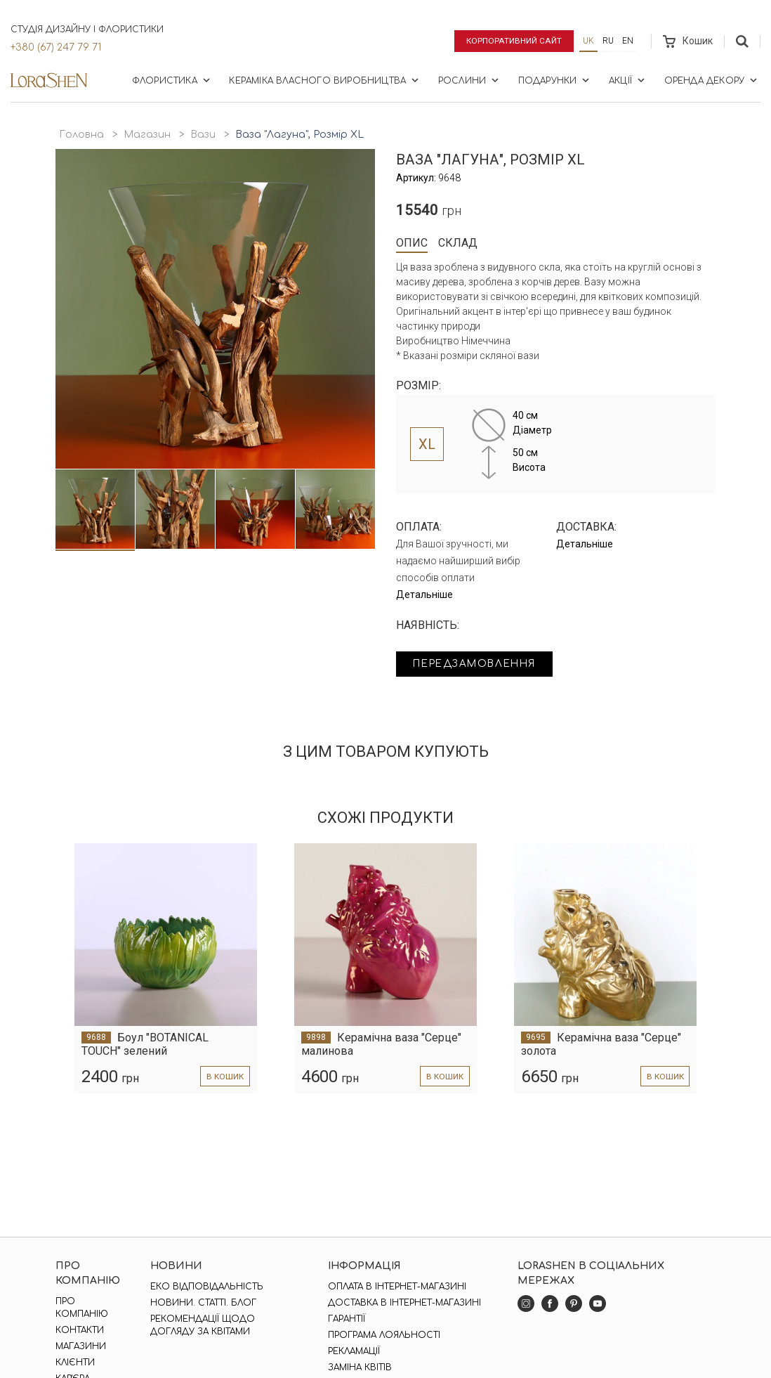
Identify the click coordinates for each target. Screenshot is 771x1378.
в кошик (224, 1076)
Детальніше (424, 594)
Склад (457, 242)
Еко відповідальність (206, 1287)
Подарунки (555, 80)
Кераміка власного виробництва (325, 80)
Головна (81, 134)
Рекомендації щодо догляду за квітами (202, 1325)
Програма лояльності (384, 1335)
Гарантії (346, 1319)
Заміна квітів (360, 1367)
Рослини (469, 80)
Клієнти (75, 1362)
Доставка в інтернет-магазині (404, 1303)
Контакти (79, 1330)
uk (588, 41)
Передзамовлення (478, 664)
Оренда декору (712, 80)
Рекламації (354, 1351)
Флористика (172, 80)
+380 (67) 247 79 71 (56, 47)
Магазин (147, 134)
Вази (203, 134)
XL (427, 444)
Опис (412, 242)
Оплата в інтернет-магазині (397, 1287)
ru (608, 41)
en (627, 41)
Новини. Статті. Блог (203, 1303)
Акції (628, 80)
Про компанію (81, 1307)
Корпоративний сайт (513, 41)
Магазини (80, 1346)
